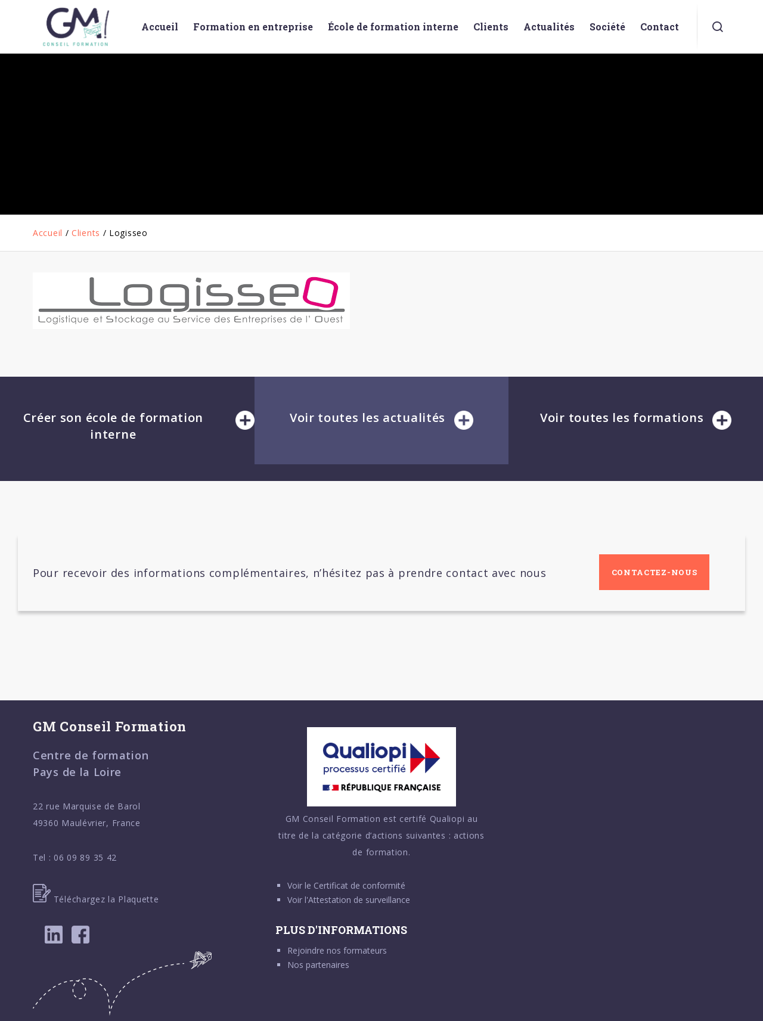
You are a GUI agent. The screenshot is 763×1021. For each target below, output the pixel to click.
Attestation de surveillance (359, 899)
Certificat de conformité (359, 885)
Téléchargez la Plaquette (96, 899)
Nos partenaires (318, 964)
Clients (86, 232)
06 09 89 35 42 (85, 857)
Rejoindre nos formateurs (337, 950)
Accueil (48, 232)
